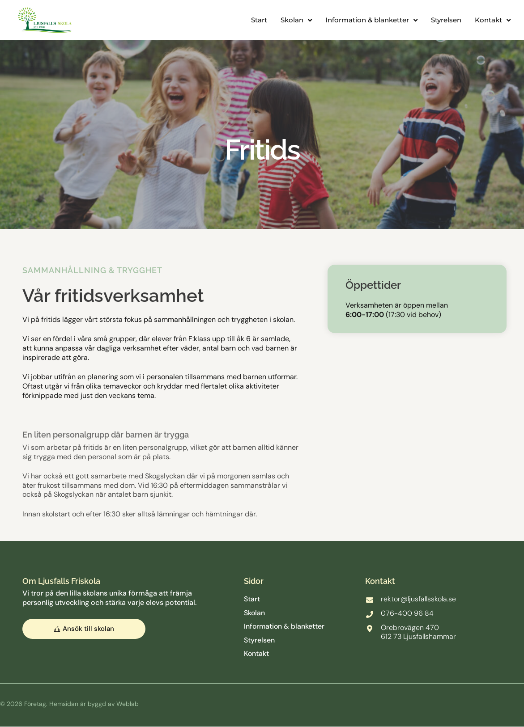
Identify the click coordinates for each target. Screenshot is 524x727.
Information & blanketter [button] (371, 20)
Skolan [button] (296, 20)
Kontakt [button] (493, 20)
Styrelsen (446, 20)
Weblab (127, 704)
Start (259, 20)
